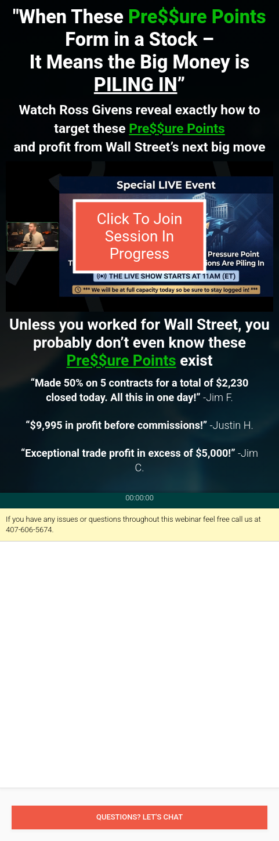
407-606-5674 (29, 529)
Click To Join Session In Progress (140, 236)
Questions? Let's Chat (139, 817)
